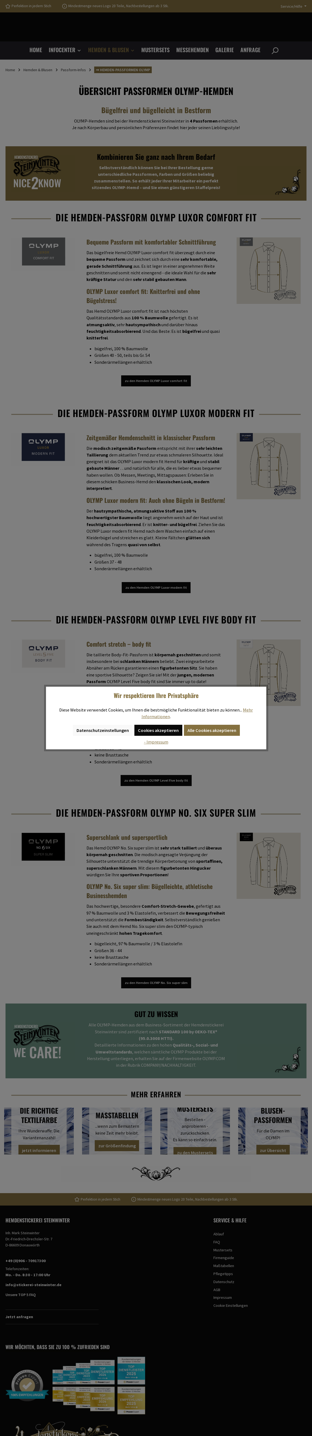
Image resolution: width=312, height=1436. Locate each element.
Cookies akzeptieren (158, 730)
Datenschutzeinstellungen (103, 730)
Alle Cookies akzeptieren (212, 730)
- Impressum (156, 742)
